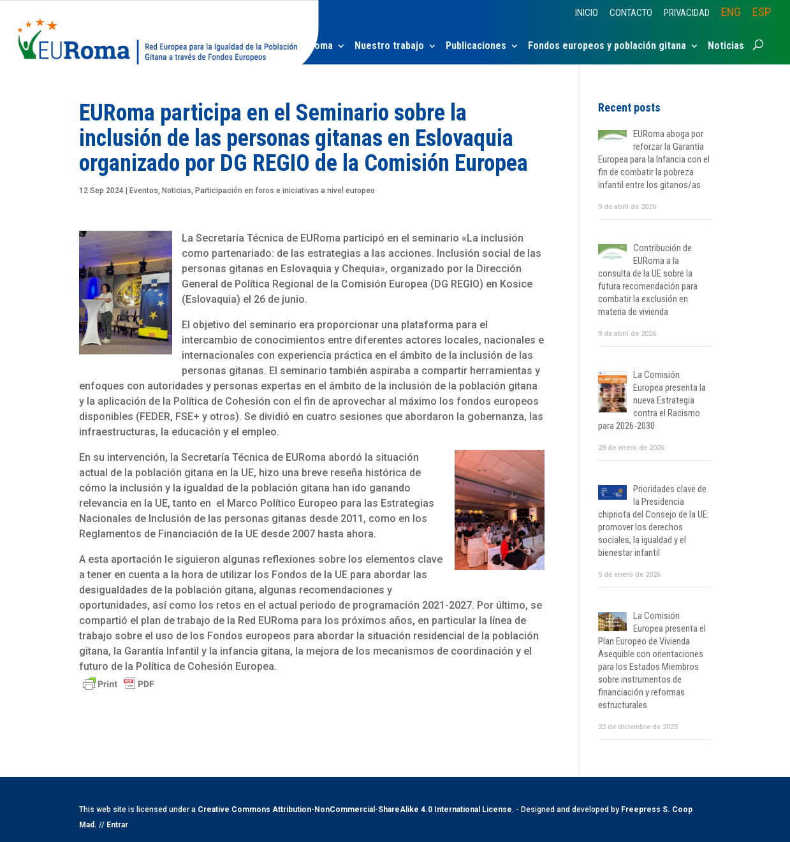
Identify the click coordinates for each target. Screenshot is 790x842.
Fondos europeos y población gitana (607, 46)
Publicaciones (476, 46)
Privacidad (687, 13)
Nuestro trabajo (389, 46)
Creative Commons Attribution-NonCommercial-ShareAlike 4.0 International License (355, 809)
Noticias (726, 46)
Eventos (143, 190)
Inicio (586, 13)
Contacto (631, 13)
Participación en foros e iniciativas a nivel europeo (285, 190)
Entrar (117, 824)
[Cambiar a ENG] (731, 16)
